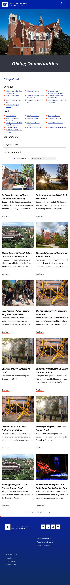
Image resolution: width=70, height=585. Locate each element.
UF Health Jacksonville (34, 127)
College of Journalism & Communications (55, 97)
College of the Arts (33, 91)
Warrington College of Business (12, 106)
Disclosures (10, 561)
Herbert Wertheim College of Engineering (57, 101)
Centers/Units (11, 136)
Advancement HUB (44, 538)
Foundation (10, 558)
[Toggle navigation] (66, 3)
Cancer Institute (11, 116)
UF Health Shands (11, 127)
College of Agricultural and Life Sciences (14, 92)
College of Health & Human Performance (35, 97)
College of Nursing (32, 118)
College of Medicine (54, 116)
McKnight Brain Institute (55, 123)
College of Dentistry (33, 116)
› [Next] (46, 512)
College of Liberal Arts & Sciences (13, 101)
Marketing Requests (44, 545)
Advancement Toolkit (45, 542)
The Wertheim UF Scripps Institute (14, 131)
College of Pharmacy (54, 118)
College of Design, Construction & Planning (55, 92)
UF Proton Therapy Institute (57, 127)
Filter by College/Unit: (22, 158)
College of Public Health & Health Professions (14, 124)
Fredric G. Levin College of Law (35, 101)
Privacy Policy (11, 564)
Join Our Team (11, 554)
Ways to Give (10, 144)
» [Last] (49, 512)
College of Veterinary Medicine (33, 124)
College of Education (12, 96)
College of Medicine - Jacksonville (12, 119)
